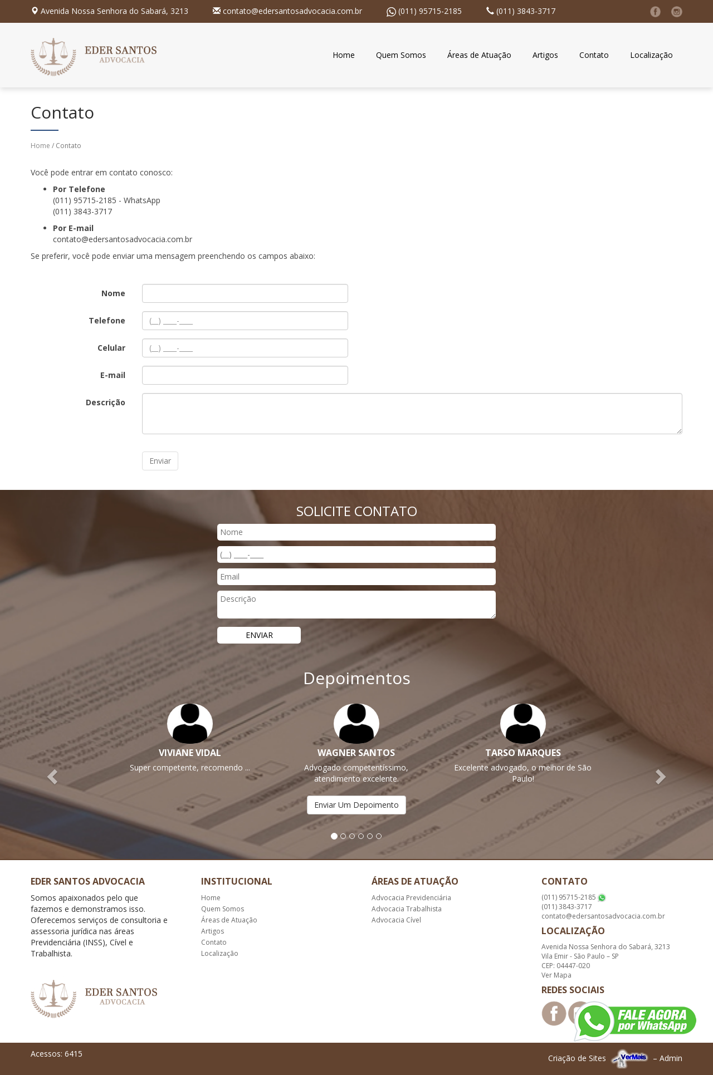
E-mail (112, 375)
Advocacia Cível (396, 920)
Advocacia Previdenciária (411, 897)
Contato (594, 55)
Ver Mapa (556, 975)
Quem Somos (401, 55)
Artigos (545, 55)
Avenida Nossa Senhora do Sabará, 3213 (114, 11)
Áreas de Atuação (479, 55)
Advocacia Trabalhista (407, 909)
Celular (111, 347)
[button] (53, 776)
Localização (651, 55)
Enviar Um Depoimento (356, 804)
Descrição (105, 402)
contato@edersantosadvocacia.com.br (292, 11)
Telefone (107, 320)
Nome (113, 293)
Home (344, 55)
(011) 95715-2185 (430, 11)
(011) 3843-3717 (525, 11)
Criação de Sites (577, 1058)
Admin (671, 1058)
